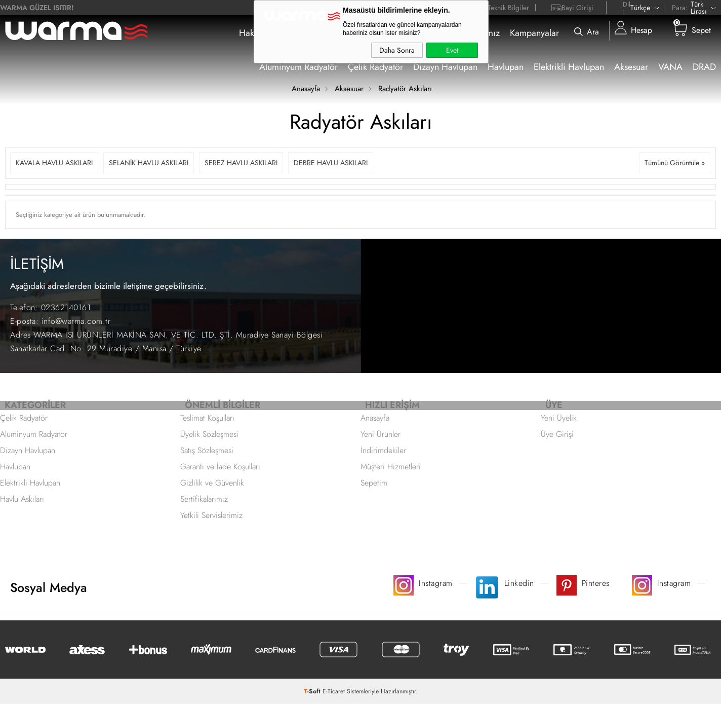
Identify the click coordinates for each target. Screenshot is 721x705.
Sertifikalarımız (471, 33)
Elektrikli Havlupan (569, 66)
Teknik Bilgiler (508, 8)
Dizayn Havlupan (445, 66)
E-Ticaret (334, 692)
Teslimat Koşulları (207, 419)
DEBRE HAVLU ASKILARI (331, 163)
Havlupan (506, 66)
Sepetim (373, 484)
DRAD (704, 66)
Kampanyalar (534, 33)
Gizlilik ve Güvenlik (212, 484)
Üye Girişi (557, 435)
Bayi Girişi (577, 7)
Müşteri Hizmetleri (390, 467)
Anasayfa (374, 419)
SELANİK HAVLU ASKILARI (148, 163)
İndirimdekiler (383, 451)
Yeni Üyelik (559, 419)
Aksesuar (631, 66)
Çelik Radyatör (375, 66)
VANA (670, 66)
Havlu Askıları (22, 500)
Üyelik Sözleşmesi (209, 435)
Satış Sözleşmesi (206, 451)
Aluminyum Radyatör (298, 66)
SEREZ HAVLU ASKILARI (241, 163)
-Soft (313, 692)
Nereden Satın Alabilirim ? (345, 33)
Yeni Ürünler (380, 435)
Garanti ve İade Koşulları (220, 467)
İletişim (420, 33)
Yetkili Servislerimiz (211, 516)
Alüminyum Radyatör (33, 435)
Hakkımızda (261, 33)
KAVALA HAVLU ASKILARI (54, 163)
